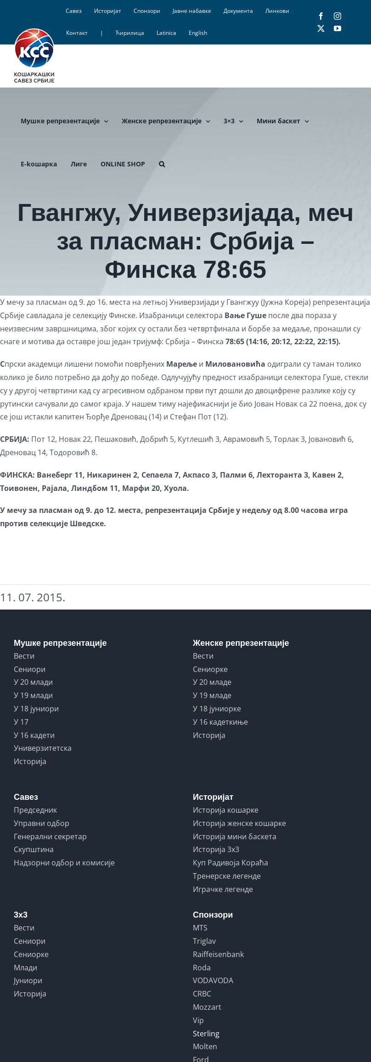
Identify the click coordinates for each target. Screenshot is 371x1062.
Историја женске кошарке (239, 823)
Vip (198, 1020)
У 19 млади (33, 695)
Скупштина (34, 849)
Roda (202, 968)
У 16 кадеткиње (220, 722)
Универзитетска (43, 748)
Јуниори (28, 980)
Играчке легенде (223, 889)
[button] (162, 164)
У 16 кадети (34, 735)
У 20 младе (212, 682)
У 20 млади (33, 682)
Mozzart (207, 1007)
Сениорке (210, 669)
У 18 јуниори (36, 709)
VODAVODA (213, 980)
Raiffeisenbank (218, 954)
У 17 (21, 722)
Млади (25, 968)
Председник (35, 810)
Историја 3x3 (216, 849)
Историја (30, 761)
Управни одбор (41, 823)
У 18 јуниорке (217, 709)
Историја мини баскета (234, 836)
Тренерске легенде (227, 876)
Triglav (204, 941)
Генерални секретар (50, 836)
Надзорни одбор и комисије (64, 863)
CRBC (202, 994)
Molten (205, 1046)
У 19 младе (212, 695)
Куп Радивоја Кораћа (230, 863)
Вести (24, 656)
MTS (200, 928)
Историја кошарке (226, 810)
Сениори (29, 669)
